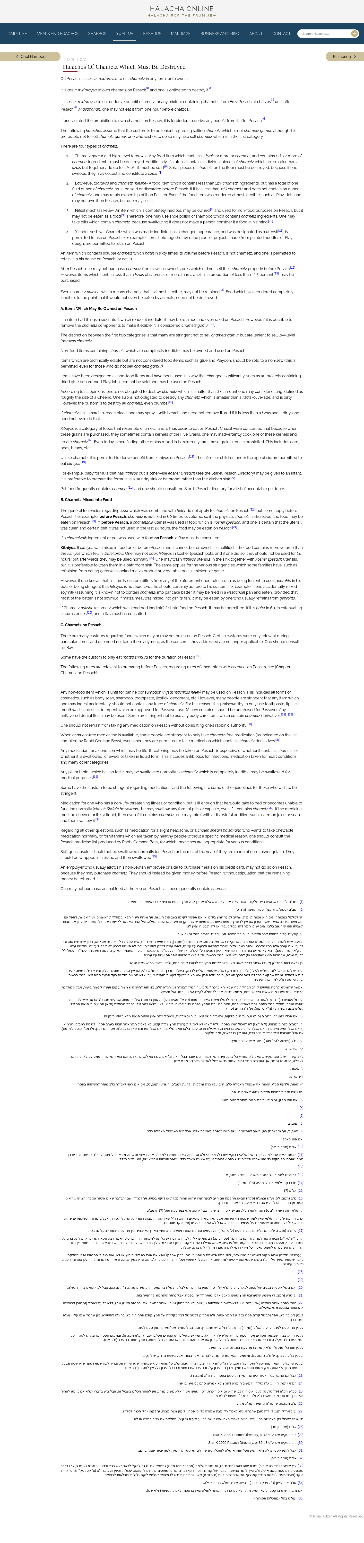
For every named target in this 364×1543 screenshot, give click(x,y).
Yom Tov (124, 37)
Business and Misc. (220, 37)
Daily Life (17, 37)
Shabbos (97, 37)
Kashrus (152, 37)
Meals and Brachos (57, 37)
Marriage (181, 37)
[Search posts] (322, 37)
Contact (281, 37)
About (256, 37)
